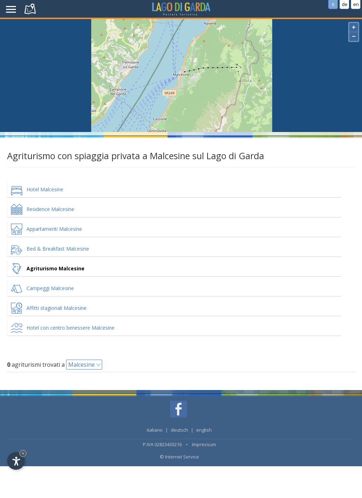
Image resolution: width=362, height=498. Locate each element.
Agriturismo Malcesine (55, 268)
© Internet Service (179, 457)
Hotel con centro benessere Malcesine (71, 327)
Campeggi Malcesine (50, 288)
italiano (155, 430)
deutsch (179, 430)
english (204, 430)
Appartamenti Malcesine (54, 229)
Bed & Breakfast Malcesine (58, 248)
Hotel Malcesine (45, 189)
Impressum (204, 444)
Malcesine (81, 364)
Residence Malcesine (50, 209)
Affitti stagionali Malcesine (57, 308)
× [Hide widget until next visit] (23, 453)
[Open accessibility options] (16, 461)
